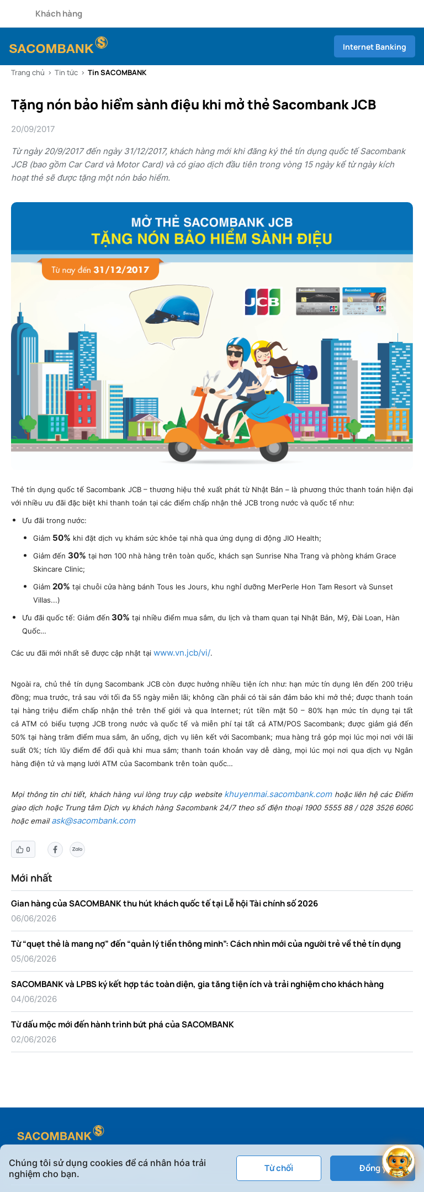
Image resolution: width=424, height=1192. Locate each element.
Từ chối (278, 1168)
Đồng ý (372, 1168)
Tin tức (66, 72)
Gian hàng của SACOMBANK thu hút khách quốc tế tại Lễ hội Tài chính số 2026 (164, 903)
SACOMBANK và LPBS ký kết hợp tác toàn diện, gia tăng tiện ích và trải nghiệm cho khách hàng (197, 984)
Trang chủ (28, 72)
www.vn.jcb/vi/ (181, 652)
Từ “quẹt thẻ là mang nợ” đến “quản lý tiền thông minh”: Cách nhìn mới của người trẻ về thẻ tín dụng (206, 944)
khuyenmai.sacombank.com (278, 794)
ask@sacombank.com (93, 820)
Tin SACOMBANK (117, 72)
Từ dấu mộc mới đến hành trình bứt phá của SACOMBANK (122, 1024)
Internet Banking (374, 46)
